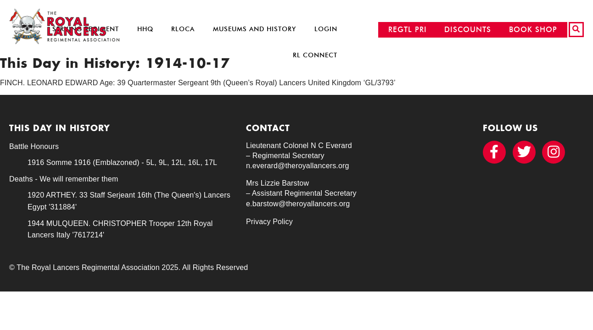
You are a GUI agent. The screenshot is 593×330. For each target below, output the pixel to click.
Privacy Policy (269, 222)
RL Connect (315, 55)
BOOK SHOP (533, 29)
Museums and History (254, 29)
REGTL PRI (407, 29)
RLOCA (183, 29)
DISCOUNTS (467, 29)
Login (325, 29)
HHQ (145, 29)
